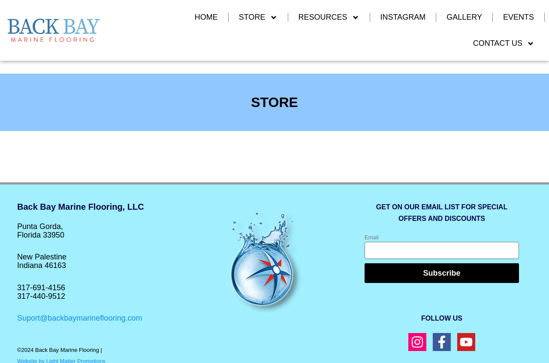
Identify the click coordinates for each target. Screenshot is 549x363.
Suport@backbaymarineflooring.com (79, 318)
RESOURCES (329, 17)
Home (206, 17)
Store (258, 17)
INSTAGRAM (403, 17)
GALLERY (464, 17)
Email (372, 237)
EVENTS (518, 17)
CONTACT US (503, 44)
